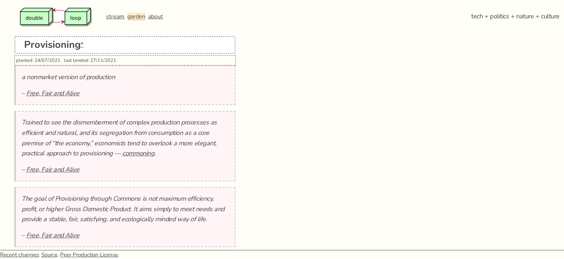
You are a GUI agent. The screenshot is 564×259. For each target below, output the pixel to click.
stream (115, 17)
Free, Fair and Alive (52, 93)
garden (136, 17)
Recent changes (19, 254)
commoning (138, 153)
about (155, 17)
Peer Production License (89, 254)
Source (49, 254)
